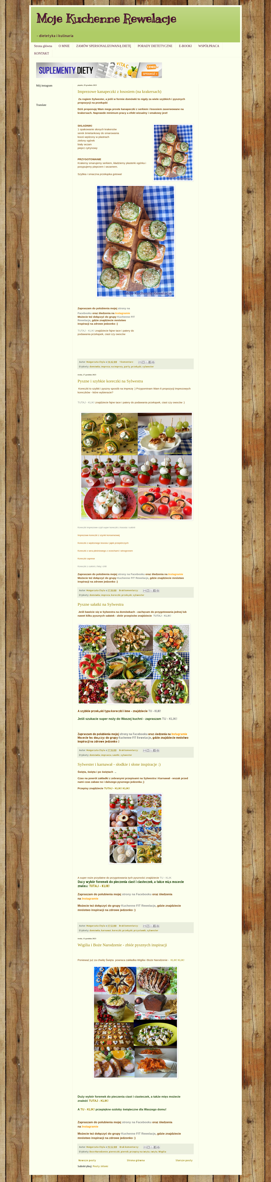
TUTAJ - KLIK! (86, 330)
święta (154, 1151)
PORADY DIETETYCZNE (155, 46)
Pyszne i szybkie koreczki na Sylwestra (110, 381)
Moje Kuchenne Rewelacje (106, 18)
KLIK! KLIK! (177, 960)
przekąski (136, 366)
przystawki (140, 930)
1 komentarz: (127, 361)
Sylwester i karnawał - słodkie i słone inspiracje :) (119, 764)
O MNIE (64, 46)
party (127, 366)
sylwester (148, 366)
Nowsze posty (87, 1160)
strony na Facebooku (131, 574)
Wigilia (162, 1151)
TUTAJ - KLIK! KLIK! (117, 788)
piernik (125, 1151)
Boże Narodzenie (99, 1151)
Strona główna (43, 46)
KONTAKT (41, 53)
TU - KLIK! (154, 711)
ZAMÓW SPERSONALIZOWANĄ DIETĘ (103, 46)
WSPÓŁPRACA (208, 46)
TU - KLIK (165, 877)
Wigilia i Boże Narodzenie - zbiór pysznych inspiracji (122, 945)
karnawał (106, 930)
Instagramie (122, 313)
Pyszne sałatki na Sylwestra (101, 604)
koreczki (115, 595)
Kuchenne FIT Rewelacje (132, 577)
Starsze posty (184, 1160)
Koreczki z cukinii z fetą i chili (92, 566)
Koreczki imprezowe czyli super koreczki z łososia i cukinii (106, 527)
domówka (95, 366)
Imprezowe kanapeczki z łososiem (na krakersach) (119, 91)
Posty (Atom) (100, 1166)
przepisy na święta (140, 1151)
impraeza (106, 755)
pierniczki (114, 1151)
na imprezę (117, 366)
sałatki (116, 755)
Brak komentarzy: (129, 590)
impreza (105, 366)
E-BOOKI (185, 46)
